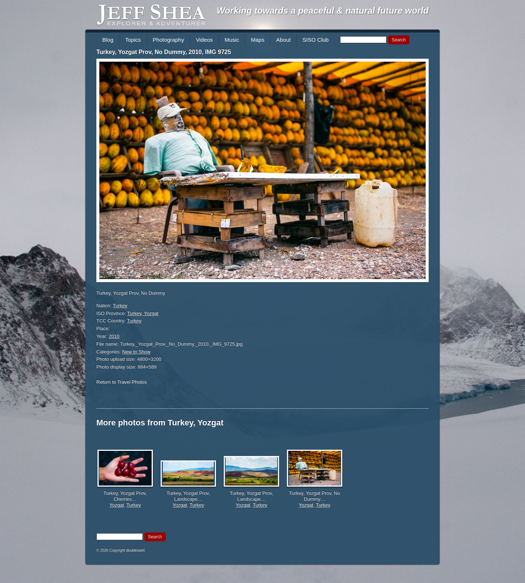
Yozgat (116, 505)
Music (231, 40)
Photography (168, 40)
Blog (107, 40)
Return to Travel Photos (121, 382)
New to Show (136, 351)
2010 (114, 336)
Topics (133, 40)
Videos (204, 40)
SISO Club (315, 40)
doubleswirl (135, 550)
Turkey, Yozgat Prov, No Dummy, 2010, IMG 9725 (163, 52)
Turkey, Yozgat (143, 313)
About (283, 40)
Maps (257, 40)
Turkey (120, 305)
